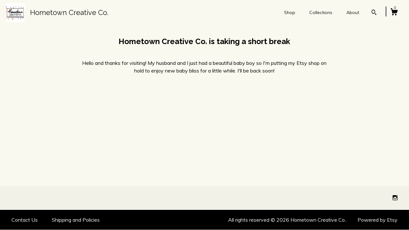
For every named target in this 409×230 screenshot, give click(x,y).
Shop (289, 12)
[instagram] (395, 198)
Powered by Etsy (377, 220)
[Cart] (393, 13)
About (352, 12)
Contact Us (25, 220)
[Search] (374, 13)
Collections (320, 12)
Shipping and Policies (76, 220)
